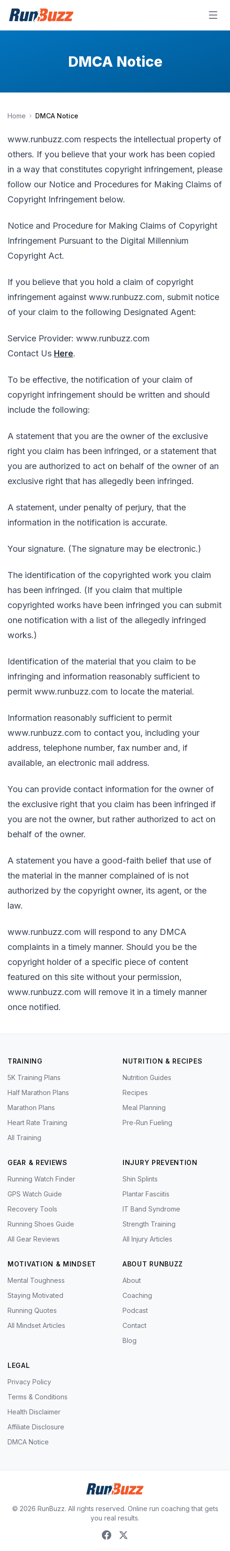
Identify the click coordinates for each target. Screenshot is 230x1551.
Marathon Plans (31, 1107)
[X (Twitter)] (123, 1535)
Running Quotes (32, 1310)
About (132, 1280)
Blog (130, 1340)
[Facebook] (106, 1535)
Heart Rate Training (37, 1123)
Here (63, 353)
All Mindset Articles (36, 1325)
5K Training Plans (34, 1077)
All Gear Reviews (34, 1239)
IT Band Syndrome (151, 1209)
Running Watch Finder (41, 1179)
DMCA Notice (28, 1442)
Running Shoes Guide (41, 1224)
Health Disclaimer (34, 1412)
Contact (134, 1325)
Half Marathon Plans (38, 1092)
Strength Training (149, 1224)
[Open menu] (213, 15)
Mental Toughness (36, 1280)
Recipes (135, 1092)
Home (17, 116)
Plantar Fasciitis (146, 1194)
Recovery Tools (32, 1209)
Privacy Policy (29, 1382)
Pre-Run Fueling (147, 1123)
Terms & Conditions (38, 1397)
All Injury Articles (147, 1239)
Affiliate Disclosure (36, 1427)
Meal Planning (144, 1107)
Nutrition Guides (147, 1077)
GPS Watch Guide (35, 1194)
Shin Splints (140, 1179)
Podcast (135, 1310)
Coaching (137, 1295)
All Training (24, 1138)
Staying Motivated (35, 1295)
